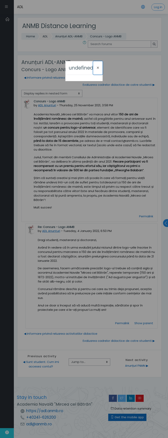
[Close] (98, 67)
